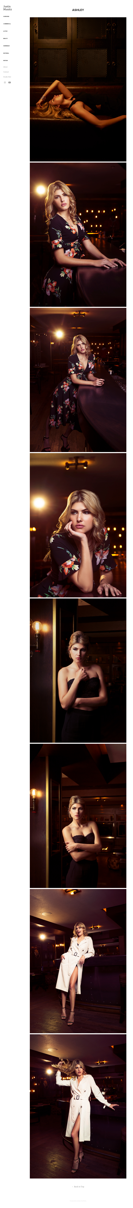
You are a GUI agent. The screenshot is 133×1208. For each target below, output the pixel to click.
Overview (6, 16)
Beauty (5, 38)
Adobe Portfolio (81, 1201)
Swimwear (6, 46)
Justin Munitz (7, 8)
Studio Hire (7, 77)
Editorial (6, 53)
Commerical (7, 24)
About (5, 67)
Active (5, 31)
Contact (6, 72)
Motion (5, 60)
